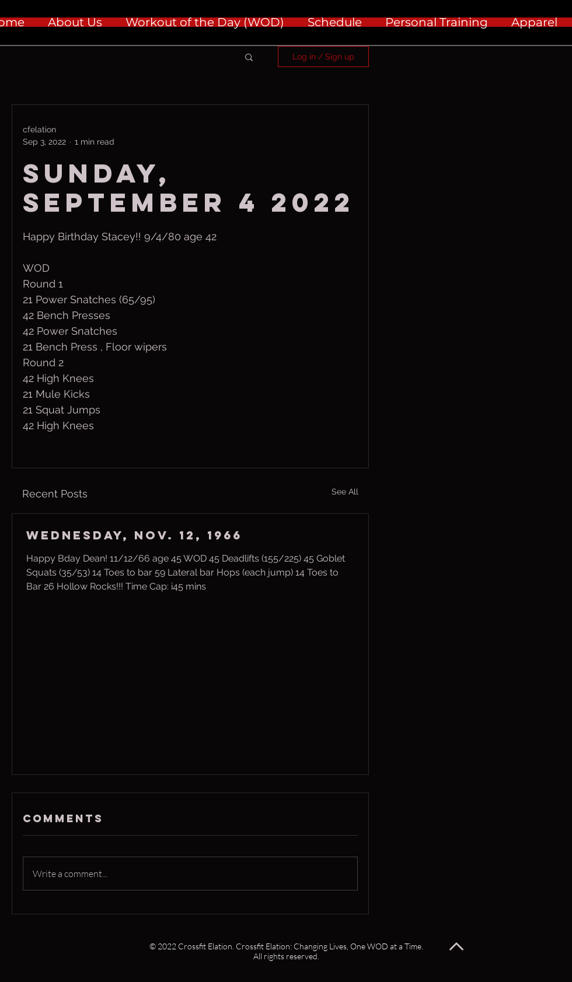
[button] (248, 56)
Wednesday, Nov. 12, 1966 (134, 535)
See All (345, 491)
